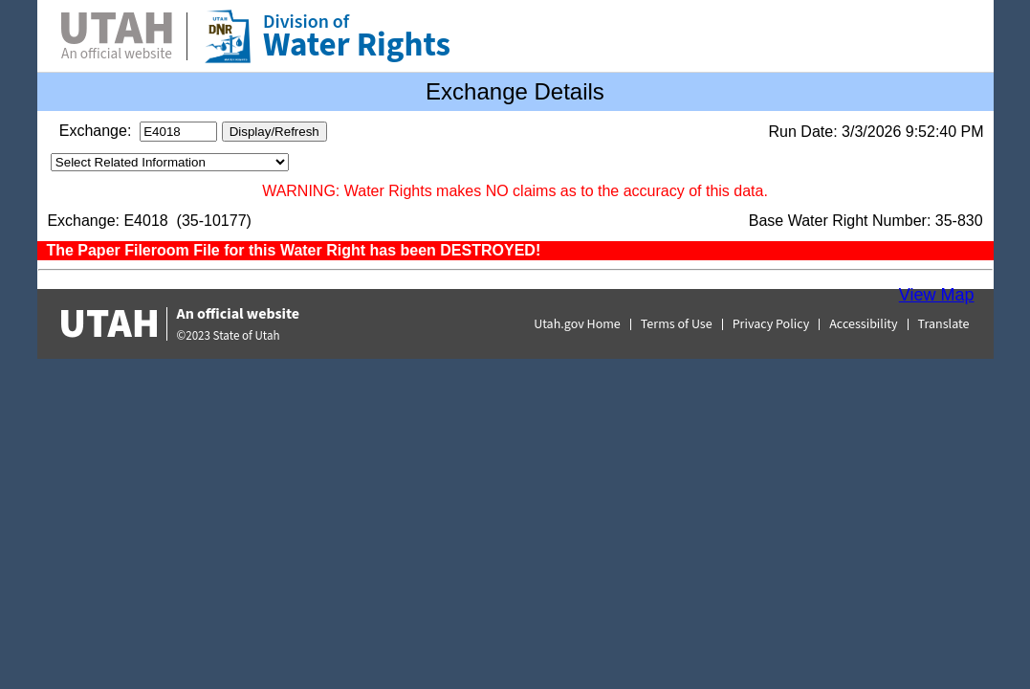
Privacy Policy (771, 324)
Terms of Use (676, 324)
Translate (944, 324)
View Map (937, 294)
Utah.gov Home (577, 324)
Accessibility (863, 324)
